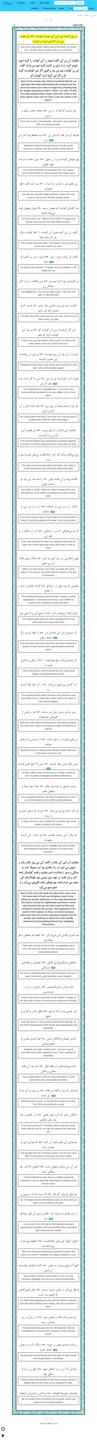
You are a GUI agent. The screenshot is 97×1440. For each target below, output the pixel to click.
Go (85, 8)
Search (80, 3)
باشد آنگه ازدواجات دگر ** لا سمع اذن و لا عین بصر (48, 613)
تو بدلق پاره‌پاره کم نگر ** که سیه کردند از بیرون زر (48, 1194)
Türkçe (86, 15)
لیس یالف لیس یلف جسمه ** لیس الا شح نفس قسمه (48, 764)
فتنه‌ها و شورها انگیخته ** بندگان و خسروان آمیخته (48, 1393)
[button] (21, 3)
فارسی (93, 15)
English (80, 15)
